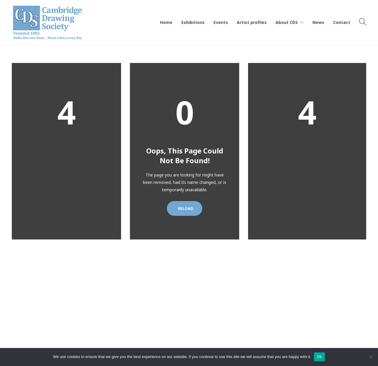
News (318, 22)
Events (221, 22)
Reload (184, 208)
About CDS (287, 22)
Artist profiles (252, 22)
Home (166, 22)
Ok (319, 356)
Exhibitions (193, 22)
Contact (341, 22)
